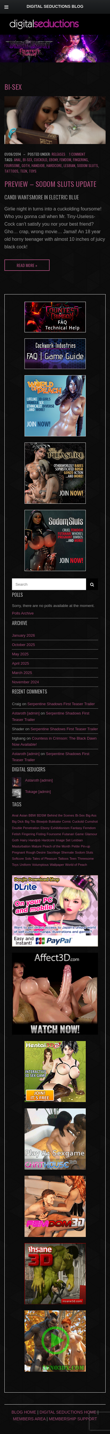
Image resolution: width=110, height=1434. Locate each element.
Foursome (12, 165)
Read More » (27, 265)
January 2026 (23, 635)
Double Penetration (25, 828)
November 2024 (25, 682)
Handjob (38, 165)
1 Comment (77, 154)
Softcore (18, 858)
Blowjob (42, 821)
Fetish (16, 834)
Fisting (41, 834)
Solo (28, 858)
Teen (23, 171)
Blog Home (23, 1412)
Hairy (23, 840)
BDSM (41, 815)
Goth (26, 165)
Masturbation (21, 846)
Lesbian (69, 165)
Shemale (67, 852)
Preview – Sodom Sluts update (50, 183)
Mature (36, 846)
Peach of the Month (56, 846)
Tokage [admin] (38, 791)
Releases (58, 154)
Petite (75, 846)
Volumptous (40, 864)
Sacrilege (53, 852)
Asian (24, 815)
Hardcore (54, 165)
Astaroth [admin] (26, 713)
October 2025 (23, 645)
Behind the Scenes (60, 815)
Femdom (65, 159)
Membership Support (73, 1419)
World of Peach (76, 864)
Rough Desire (36, 852)
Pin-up (85, 846)
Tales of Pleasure (44, 858)
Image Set (63, 840)
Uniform (25, 864)
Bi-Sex (27, 159)
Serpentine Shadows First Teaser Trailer (61, 704)
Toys (32, 171)
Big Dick (18, 821)
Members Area (29, 1419)
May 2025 (20, 654)
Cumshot (91, 821)
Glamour (91, 834)
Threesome (86, 858)
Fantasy (76, 828)
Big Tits (30, 821)
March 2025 (22, 673)
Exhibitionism (60, 828)
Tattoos (11, 171)
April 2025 (20, 663)
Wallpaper (57, 864)
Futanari (68, 834)
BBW (32, 815)
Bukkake (55, 821)
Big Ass (91, 815)
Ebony (53, 159)
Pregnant (18, 852)
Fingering (80, 159)
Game (79, 834)
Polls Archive (23, 613)
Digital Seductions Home (68, 1412)
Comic (66, 821)
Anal (17, 159)
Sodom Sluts (87, 165)
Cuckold (40, 159)
